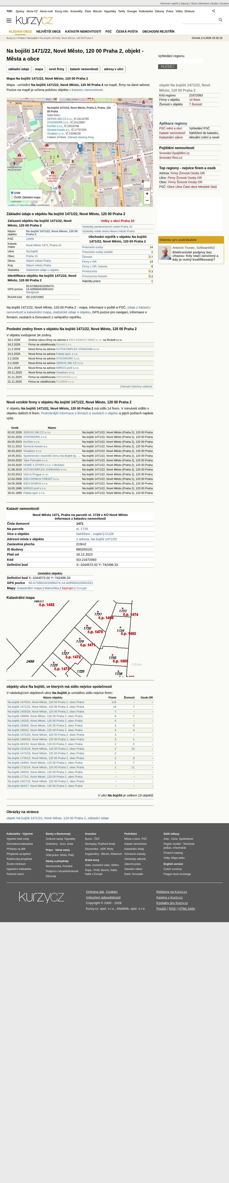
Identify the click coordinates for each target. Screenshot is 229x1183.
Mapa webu (178, 857)
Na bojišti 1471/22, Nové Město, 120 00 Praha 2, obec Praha (46, 706)
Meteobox (204, 3)
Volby (167, 857)
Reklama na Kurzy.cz (171, 892)
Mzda (63, 855)
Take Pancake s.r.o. (35, 460)
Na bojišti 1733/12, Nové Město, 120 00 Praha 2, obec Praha (46, 758)
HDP (103, 848)
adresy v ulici (113, 69)
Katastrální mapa (29, 588)
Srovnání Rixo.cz (170, 157)
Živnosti (87, 256)
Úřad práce (52, 855)
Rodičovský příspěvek (19, 859)
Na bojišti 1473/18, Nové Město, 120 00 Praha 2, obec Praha (46, 753)
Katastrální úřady (134, 848)
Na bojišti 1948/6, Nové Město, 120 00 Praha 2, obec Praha (45, 725)
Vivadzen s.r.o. (55, 133)
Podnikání (130, 833)
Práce (170, 11)
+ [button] (147, 194)
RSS (172, 908)
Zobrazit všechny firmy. (81, 137)
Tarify (121, 11)
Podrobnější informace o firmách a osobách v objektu (79, 413)
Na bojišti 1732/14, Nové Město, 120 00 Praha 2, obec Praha (46, 767)
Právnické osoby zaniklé (97, 252)
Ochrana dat (95, 892)
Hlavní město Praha (38, 260)
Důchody (51, 876)
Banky (50, 833)
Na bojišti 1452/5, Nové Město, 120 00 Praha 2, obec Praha (45, 720)
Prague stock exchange (177, 874)
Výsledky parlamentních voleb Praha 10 (107, 226)
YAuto (194, 3)
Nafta (114, 870)
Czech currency (173, 869)
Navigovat (32, 292)
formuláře (137, 874)
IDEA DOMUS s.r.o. (35, 483)
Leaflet (11, 205)
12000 (30, 238)
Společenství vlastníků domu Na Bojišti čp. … (51, 455)
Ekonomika (91, 848)
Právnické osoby (92, 247)
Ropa (88, 870)
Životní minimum (16, 864)
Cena (174, 838)
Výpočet (27, 833)
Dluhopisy (90, 843)
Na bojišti (32, 251)
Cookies (112, 892)
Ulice (178, 186)
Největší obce (48, 31)
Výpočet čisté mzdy (18, 838)
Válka (179, 11)
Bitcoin (97, 11)
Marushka (51, 588)
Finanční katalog (173, 852)
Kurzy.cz (11, 38)
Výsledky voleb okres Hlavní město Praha (108, 231)
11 (133, 767)
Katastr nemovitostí (172, 133)
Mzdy (110, 848)
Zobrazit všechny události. (136, 386)
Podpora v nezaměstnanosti (62, 871)
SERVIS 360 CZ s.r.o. (59, 118)
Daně (127, 874)
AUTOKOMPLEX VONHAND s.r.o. (77, 349)
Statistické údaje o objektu (42, 270)
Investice (90, 833)
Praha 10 (32, 256)
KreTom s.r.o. (55, 126)
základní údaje (18, 69)
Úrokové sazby (54, 838)
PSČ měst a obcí (170, 128)
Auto (166, 838)
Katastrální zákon (171, 137)
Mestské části (207, 186)
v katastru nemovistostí (86, 90)
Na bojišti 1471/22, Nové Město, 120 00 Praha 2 (66, 38)
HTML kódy (186, 908)
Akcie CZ (32, 11)
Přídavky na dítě (16, 848)
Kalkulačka (146, 11)
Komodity (76, 11)
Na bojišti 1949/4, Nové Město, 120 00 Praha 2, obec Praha (45, 762)
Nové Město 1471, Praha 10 (43, 245)
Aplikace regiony (173, 123)
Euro (62, 843)
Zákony (159, 11)
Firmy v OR (89, 261)
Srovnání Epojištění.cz (174, 153)
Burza (88, 838)
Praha (21, 38)
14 (114, 706)
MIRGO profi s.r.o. (67, 367)
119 (113, 702)
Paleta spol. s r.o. (67, 353)
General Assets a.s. (58, 129)
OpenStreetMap (27, 205)
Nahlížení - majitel (89, 534)
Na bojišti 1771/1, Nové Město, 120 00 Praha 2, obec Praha (45, 776)
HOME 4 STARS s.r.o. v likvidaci (43, 465)
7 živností (195, 104)
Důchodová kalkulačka (20, 843)
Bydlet (215, 3)
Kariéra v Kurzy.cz (169, 897)
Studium (224, 3)
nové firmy (56, 69)
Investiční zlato (100, 865)
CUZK (109, 534)
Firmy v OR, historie (94, 266)
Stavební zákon (133, 869)
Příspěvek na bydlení (19, 853)
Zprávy (20, 11)
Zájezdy (184, 3)
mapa (39, 69)
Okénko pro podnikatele (178, 240)
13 (133, 748)
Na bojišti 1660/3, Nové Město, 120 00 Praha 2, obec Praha (45, 772)
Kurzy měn (61, 11)
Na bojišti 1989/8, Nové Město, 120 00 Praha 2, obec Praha (45, 716)
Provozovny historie (94, 276)
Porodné (67, 866)
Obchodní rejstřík (169, 3)
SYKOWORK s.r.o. (58, 122)
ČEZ (96, 838)
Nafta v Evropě (93, 874)
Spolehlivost (186, 838)
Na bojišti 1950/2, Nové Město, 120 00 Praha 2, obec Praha (45, 730)
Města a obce (132, 838)
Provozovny (89, 271)
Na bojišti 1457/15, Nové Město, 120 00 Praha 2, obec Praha (46, 781)
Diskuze (190, 11)
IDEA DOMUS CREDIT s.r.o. (41, 479)
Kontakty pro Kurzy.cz (172, 903)
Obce (170, 186)
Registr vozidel (172, 843)
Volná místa (62, 850)
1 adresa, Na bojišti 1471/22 (96, 539)
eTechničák (179, 847)
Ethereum (116, 853)
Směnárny (52, 843)
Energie (132, 11)
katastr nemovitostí (84, 69)
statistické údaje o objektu (72, 312)
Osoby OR (197, 173)
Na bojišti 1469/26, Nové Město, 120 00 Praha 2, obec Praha (46, 739)
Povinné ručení (15, 874)
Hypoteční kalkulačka (19, 869)
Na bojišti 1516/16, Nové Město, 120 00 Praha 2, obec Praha (46, 748)
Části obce (190, 186)
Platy (71, 855)
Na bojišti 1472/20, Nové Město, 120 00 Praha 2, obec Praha (46, 734)
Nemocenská (53, 866)
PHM (96, 870)
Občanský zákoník (135, 859)
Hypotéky (110, 11)
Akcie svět (46, 11)
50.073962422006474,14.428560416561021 (61, 583)
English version (173, 864)
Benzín (105, 870)
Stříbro (115, 865)
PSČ (108, 31)
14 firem (194, 99)
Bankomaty (63, 833)
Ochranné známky (134, 853)
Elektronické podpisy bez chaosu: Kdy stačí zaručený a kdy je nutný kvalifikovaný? (195, 255)
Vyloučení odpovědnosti (103, 897)
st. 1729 (82, 529)
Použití (161, 908)
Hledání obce (20, 31)
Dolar (70, 843)
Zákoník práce (132, 864)
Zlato (88, 11)
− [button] (147, 201)
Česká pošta (127, 31)
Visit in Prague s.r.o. (35, 474)
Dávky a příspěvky (57, 861)
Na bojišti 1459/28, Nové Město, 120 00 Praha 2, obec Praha (46, 711)
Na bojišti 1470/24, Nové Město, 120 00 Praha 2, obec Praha (46, 702)
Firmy (174, 173)
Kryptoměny (92, 853)
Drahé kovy (92, 860)
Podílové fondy (106, 843)
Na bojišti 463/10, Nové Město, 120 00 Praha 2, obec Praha (45, 744)
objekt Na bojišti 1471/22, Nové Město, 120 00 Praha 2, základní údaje (58, 818)
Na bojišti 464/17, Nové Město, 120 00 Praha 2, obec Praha (45, 786)
